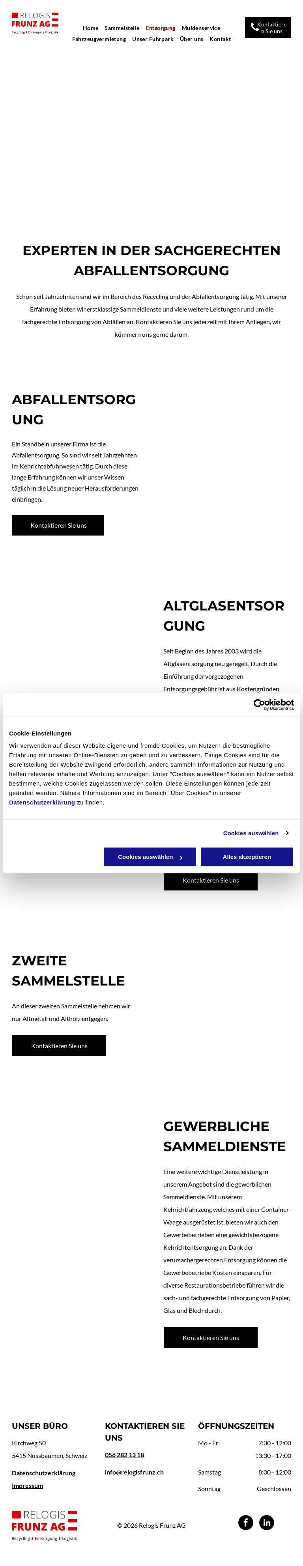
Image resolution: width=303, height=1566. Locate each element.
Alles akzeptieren (247, 856)
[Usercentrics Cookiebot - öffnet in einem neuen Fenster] (259, 705)
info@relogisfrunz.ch (134, 1472)
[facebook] (245, 1523)
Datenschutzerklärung (42, 802)
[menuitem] (91, 28)
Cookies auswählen (251, 833)
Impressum (27, 1485)
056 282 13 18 (124, 1454)
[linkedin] (266, 1523)
